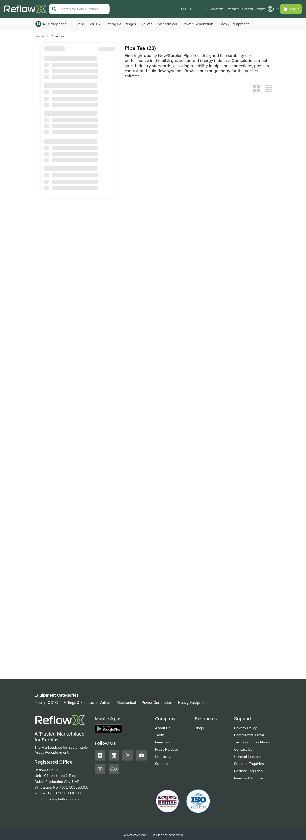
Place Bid (147, 664)
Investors (162, 742)
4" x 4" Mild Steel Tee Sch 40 (146, 576)
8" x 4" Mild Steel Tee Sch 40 (196, 504)
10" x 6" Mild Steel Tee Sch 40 (197, 432)
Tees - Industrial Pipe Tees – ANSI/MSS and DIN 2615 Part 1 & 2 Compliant (146, 143)
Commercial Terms (249, 735)
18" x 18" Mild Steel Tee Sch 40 (144, 287)
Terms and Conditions (252, 742)
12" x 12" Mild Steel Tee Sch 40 (144, 359)
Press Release (166, 749)
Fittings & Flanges (120, 24)
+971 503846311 (67, 793)
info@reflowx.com (64, 799)
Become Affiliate (254, 9)
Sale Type (80, 168)
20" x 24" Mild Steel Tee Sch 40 (195, 215)
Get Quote (147, 158)
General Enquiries (248, 756)
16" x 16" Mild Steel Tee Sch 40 (195, 287)
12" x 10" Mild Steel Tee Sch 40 (195, 359)
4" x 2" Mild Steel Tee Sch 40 (247, 576)
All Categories (53, 23)
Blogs (199, 728)
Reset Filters (104, 49)
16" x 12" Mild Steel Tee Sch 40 (245, 287)
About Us (163, 728)
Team (159, 735)
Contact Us (164, 756)
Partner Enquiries (248, 771)
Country (80, 110)
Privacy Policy (245, 728)
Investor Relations (249, 778)
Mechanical (167, 24)
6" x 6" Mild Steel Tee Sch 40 (247, 504)
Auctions (217, 9)
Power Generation (197, 24)
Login (290, 9)
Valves (146, 24)
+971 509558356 (74, 787)
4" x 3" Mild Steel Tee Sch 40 (196, 576)
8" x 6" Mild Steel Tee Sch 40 (146, 504)
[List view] (268, 88)
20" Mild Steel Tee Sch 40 (146, 215)
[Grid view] (256, 88)
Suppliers (163, 763)
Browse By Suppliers (80, 84)
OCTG (95, 24)
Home (39, 36)
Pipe (81, 24)
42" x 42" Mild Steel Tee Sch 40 (245, 143)
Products (232, 9)
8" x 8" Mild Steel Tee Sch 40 (247, 432)
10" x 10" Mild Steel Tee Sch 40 (245, 359)
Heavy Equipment (233, 24)
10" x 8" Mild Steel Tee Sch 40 (147, 432)
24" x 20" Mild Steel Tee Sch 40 (195, 143)
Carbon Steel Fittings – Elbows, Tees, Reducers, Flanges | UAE (197, 649)
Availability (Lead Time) (80, 135)
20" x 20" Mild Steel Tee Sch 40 (245, 215)
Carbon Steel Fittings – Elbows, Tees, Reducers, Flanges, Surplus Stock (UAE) (147, 649)
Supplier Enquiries (249, 763)
